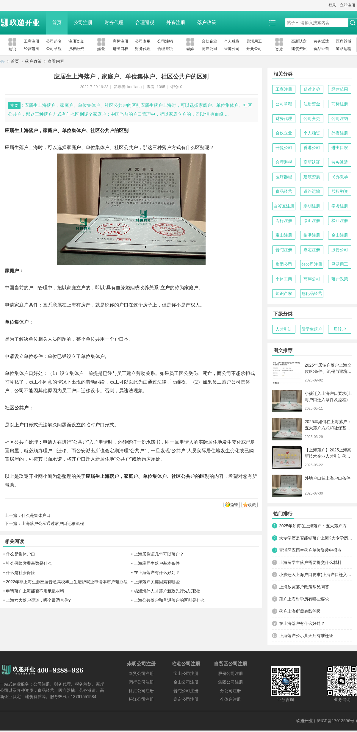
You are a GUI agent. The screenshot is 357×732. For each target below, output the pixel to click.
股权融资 (76, 48)
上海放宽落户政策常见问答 (304, 586)
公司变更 (143, 41)
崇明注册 (311, 206)
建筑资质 (299, 48)
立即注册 (347, 5)
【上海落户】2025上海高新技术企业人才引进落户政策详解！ (328, 456)
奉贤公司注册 (141, 673)
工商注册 (31, 41)
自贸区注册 (283, 206)
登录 (332, 5)
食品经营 (321, 48)
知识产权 (283, 293)
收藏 (252, 505)
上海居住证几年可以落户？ (159, 554)
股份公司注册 (230, 673)
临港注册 (311, 235)
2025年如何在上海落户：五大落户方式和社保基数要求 (328, 428)
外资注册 (175, 22)
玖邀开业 (304, 720)
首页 (57, 22)
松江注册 (339, 220)
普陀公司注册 (185, 690)
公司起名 (54, 41)
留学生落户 (311, 329)
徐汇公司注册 (141, 690)
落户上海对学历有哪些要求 (304, 599)
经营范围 (31, 48)
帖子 (291, 22)
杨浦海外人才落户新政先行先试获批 (167, 591)
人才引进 (283, 329)
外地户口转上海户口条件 (327, 478)
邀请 (234, 505)
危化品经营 (311, 293)
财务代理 (113, 22)
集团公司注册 (230, 682)
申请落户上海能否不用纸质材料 (35, 591)
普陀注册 (283, 249)
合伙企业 (209, 41)
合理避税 (144, 22)
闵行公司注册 (141, 682)
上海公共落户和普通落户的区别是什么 (169, 600)
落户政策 (206, 22)
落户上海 (28, 147)
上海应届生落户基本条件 (157, 563)
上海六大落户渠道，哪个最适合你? (38, 600)
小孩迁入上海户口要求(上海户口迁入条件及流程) (315, 574)
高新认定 (299, 41)
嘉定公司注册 (185, 699)
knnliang (134, 87)
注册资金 (76, 41)
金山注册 (339, 235)
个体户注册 (230, 699)
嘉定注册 (311, 249)
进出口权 (120, 48)
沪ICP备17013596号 (336, 720)
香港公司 (231, 48)
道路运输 (343, 48)
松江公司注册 (141, 699)
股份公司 (339, 249)
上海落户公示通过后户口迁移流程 (52, 523)
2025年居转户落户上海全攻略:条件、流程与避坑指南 (328, 371)
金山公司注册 (185, 682)
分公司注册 (311, 264)
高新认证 (311, 162)
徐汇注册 (311, 220)
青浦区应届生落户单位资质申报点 (310, 550)
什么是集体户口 (36, 515)
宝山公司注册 (185, 673)
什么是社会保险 (20, 572)
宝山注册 (283, 235)
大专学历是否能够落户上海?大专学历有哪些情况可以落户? (315, 538)
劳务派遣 (321, 41)
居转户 (339, 329)
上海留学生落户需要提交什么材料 (310, 562)
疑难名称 (311, 89)
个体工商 (283, 278)
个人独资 (231, 41)
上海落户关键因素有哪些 (157, 581)
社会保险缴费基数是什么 (29, 563)
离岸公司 (209, 48)
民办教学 (339, 176)
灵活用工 (254, 41)
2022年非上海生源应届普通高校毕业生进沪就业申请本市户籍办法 (67, 581)
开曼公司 (254, 48)
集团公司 (283, 264)
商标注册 (120, 41)
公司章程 (54, 48)
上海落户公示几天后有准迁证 (306, 635)
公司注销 (165, 41)
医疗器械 (343, 41)
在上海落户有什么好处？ (157, 572)
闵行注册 (283, 220)
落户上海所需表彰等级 (300, 611)
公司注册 (83, 22)
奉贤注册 (339, 206)
